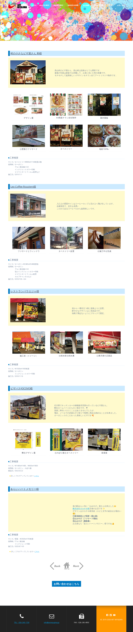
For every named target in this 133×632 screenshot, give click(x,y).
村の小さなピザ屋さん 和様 (26, 53)
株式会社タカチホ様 (81, 508)
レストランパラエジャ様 (24, 291)
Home (34, 5)
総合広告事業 (44, 5)
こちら (38, 475)
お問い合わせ (121, 5)
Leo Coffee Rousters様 (23, 186)
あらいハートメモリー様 (24, 488)
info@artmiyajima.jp (51, 622)
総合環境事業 (58, 5)
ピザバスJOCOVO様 (21, 388)
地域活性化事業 (73, 5)
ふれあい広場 (98, 5)
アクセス (111, 5)
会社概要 (86, 5)
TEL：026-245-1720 (21, 622)
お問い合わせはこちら (66, 583)
